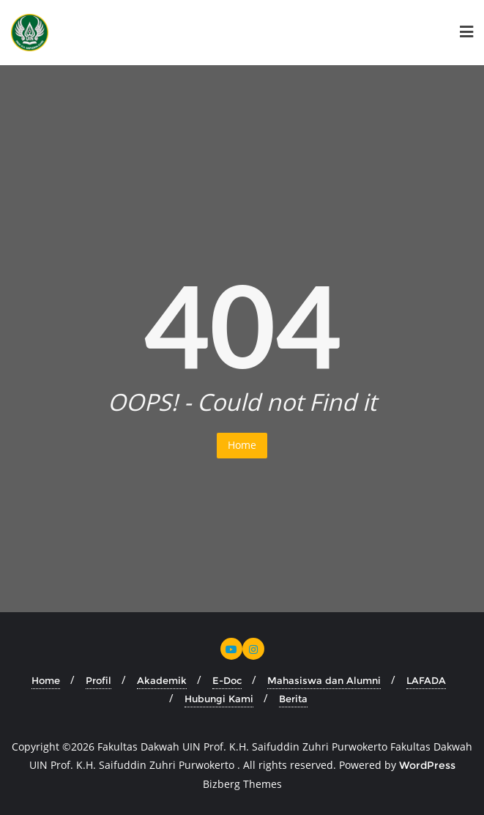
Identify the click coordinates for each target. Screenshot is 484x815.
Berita (293, 698)
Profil (98, 680)
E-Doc (227, 680)
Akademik (162, 680)
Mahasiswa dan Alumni (324, 680)
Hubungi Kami (219, 698)
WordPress (427, 765)
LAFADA (426, 680)
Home (242, 445)
